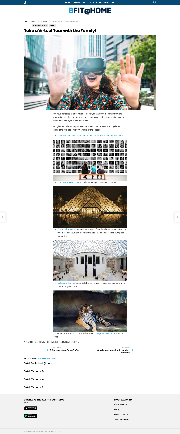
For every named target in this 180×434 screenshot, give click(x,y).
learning (56, 342)
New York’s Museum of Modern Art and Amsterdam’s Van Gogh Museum (90, 135)
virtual (76, 342)
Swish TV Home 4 (34, 379)
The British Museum (67, 229)
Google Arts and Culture (106, 333)
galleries (29, 342)
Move (67, 2)
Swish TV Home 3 (33, 387)
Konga (117, 409)
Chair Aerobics (120, 404)
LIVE (113, 2)
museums (66, 342)
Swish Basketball (121, 419)
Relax (98, 2)
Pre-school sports (122, 414)
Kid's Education (47, 358)
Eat (83, 2)
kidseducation (43, 342)
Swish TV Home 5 (34, 371)
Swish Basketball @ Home (38, 363)
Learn (76, 2)
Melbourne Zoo (64, 283)
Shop (106, 2)
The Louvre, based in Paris (69, 182)
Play (91, 2)
